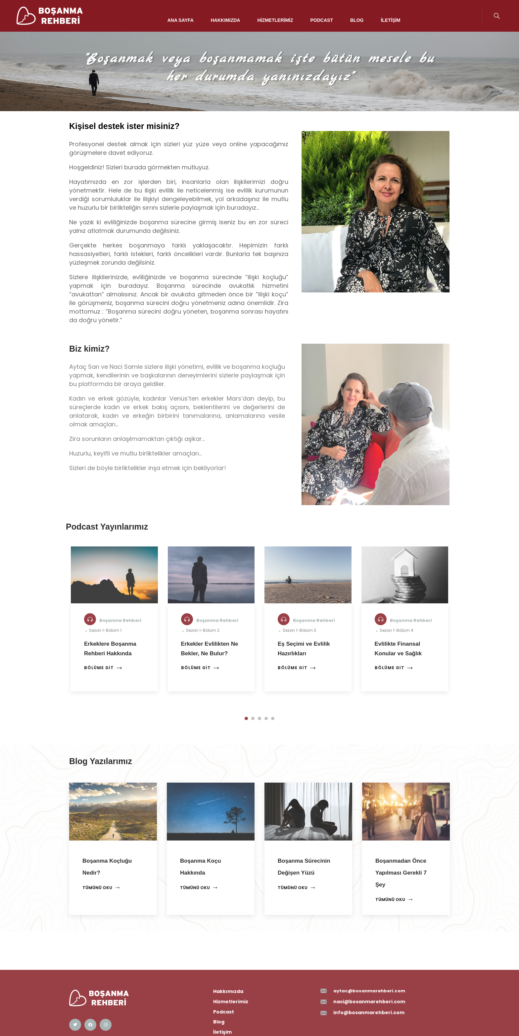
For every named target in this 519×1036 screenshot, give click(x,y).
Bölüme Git (103, 667)
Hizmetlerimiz (275, 20)
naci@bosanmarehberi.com (369, 1001)
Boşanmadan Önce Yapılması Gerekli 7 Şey (401, 873)
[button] (246, 718)
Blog (356, 20)
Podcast (321, 20)
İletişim (390, 20)
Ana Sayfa (180, 20)
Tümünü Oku (100, 887)
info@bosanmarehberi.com (368, 1012)
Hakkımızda (225, 20)
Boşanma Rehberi (120, 620)
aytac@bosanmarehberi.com (369, 991)
